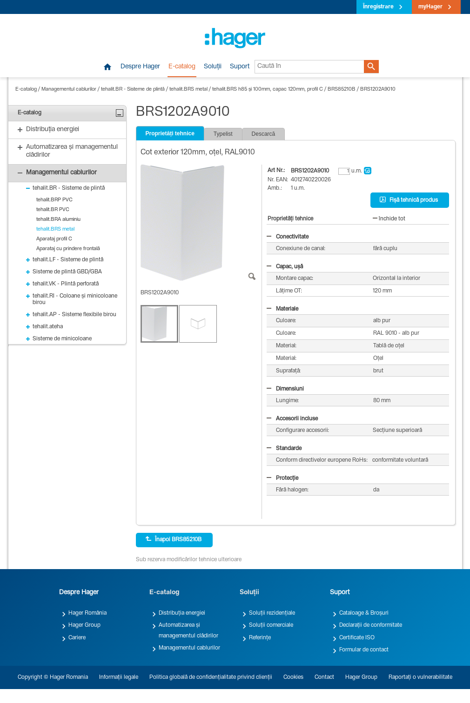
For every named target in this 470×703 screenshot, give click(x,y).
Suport (239, 67)
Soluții (213, 67)
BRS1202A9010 (378, 89)
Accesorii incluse (292, 419)
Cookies (293, 677)
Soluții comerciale (271, 625)
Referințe (260, 638)
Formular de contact (364, 650)
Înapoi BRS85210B (173, 539)
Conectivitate (288, 237)
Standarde (284, 448)
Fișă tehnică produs (409, 200)
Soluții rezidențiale (272, 613)
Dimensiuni (285, 389)
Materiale (282, 309)
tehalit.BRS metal (188, 89)
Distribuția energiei (182, 613)
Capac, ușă (285, 267)
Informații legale (118, 677)
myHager (430, 7)
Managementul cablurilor (68, 89)
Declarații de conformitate (370, 625)
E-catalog (181, 67)
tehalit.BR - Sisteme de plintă (133, 89)
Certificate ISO (357, 638)
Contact (324, 677)
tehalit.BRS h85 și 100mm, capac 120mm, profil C (267, 89)
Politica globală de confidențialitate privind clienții (210, 677)
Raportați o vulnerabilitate (420, 677)
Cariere (77, 638)
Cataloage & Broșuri (364, 613)
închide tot (389, 219)
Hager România (87, 613)
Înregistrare (378, 7)
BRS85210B (342, 89)
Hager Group (84, 625)
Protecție (282, 478)
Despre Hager (140, 67)
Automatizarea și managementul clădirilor (188, 630)
